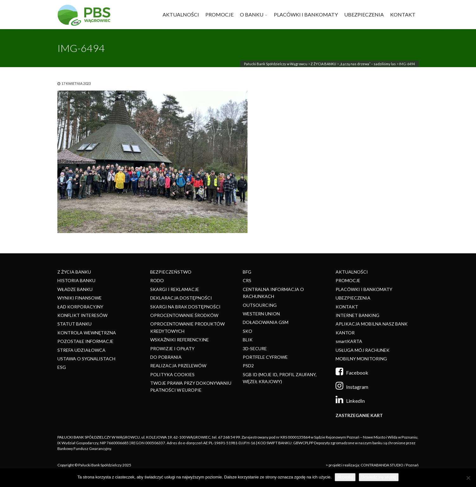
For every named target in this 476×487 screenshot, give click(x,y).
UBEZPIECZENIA (364, 14)
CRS (247, 280)
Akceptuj (345, 477)
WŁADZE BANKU (75, 289)
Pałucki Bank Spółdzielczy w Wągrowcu (275, 64)
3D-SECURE (255, 348)
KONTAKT (402, 14)
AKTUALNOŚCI (181, 14)
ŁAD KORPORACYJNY (80, 306)
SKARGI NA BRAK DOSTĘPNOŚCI (185, 306)
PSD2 (248, 365)
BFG (247, 272)
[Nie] (468, 478)
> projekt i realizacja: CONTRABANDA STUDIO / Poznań (372, 465)
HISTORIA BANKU (76, 280)
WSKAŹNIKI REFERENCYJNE (179, 339)
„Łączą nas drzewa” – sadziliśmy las (367, 64)
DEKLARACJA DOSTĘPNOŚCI (181, 297)
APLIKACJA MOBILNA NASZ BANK (372, 323)
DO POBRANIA (166, 357)
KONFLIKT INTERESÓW (82, 315)
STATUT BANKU (74, 323)
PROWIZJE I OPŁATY (172, 348)
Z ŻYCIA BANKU (323, 64)
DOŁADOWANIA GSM (265, 322)
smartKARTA (349, 341)
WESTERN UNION (261, 313)
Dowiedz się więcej (378, 477)
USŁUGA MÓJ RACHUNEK (362, 350)
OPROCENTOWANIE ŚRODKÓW (184, 315)
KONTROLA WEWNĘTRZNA (86, 332)
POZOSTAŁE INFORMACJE (85, 341)
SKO (247, 331)
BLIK (248, 339)
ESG (61, 367)
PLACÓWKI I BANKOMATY (306, 14)
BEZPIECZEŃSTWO (170, 272)
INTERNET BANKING (357, 315)
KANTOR (345, 332)
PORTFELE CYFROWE (265, 357)
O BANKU (251, 14)
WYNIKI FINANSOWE (79, 297)
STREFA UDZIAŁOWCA (81, 350)
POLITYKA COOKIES (172, 374)
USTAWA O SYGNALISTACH (86, 358)
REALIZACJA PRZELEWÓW (178, 365)
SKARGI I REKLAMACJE (174, 289)
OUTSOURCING (260, 305)
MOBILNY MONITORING (361, 358)
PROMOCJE (219, 14)
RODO (157, 280)
